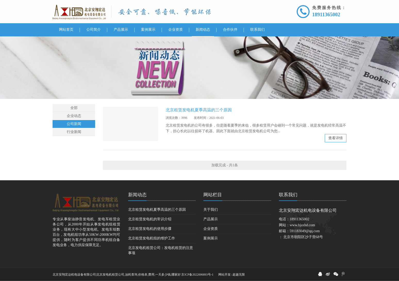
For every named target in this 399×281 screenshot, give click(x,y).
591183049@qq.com (305, 231)
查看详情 (335, 138)
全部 (74, 108)
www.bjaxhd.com (302, 225)
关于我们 (210, 210)
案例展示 (210, 238)
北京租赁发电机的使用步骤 (149, 229)
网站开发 (224, 274)
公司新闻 (74, 124)
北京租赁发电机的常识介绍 (149, 219)
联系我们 (288, 194)
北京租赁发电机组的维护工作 (151, 238)
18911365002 (326, 14)
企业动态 (74, 116)
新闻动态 (137, 194)
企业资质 (210, 229)
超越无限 (238, 274)
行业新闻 (74, 132)
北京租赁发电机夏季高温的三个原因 (199, 110)
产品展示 (210, 219)
